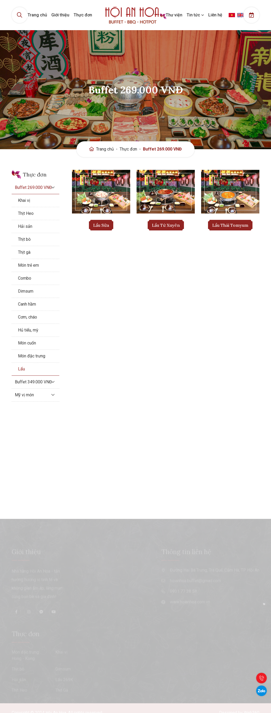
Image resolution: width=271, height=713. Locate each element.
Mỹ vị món (24, 394)
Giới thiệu (60, 14)
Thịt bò (24, 239)
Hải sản (25, 226)
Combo (24, 278)
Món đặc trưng (31, 355)
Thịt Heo (26, 213)
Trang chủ (37, 14)
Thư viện (174, 14)
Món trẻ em (28, 265)
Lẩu (21, 368)
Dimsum (25, 291)
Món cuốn (27, 343)
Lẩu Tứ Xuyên (166, 225)
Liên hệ (215, 14)
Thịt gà (24, 252)
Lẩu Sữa (101, 225)
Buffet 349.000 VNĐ (33, 381)
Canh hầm (27, 304)
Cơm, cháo (27, 317)
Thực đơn (83, 14)
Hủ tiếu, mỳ (28, 330)
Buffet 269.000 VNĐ (162, 149)
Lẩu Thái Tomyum (230, 225)
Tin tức (195, 14)
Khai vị (24, 200)
